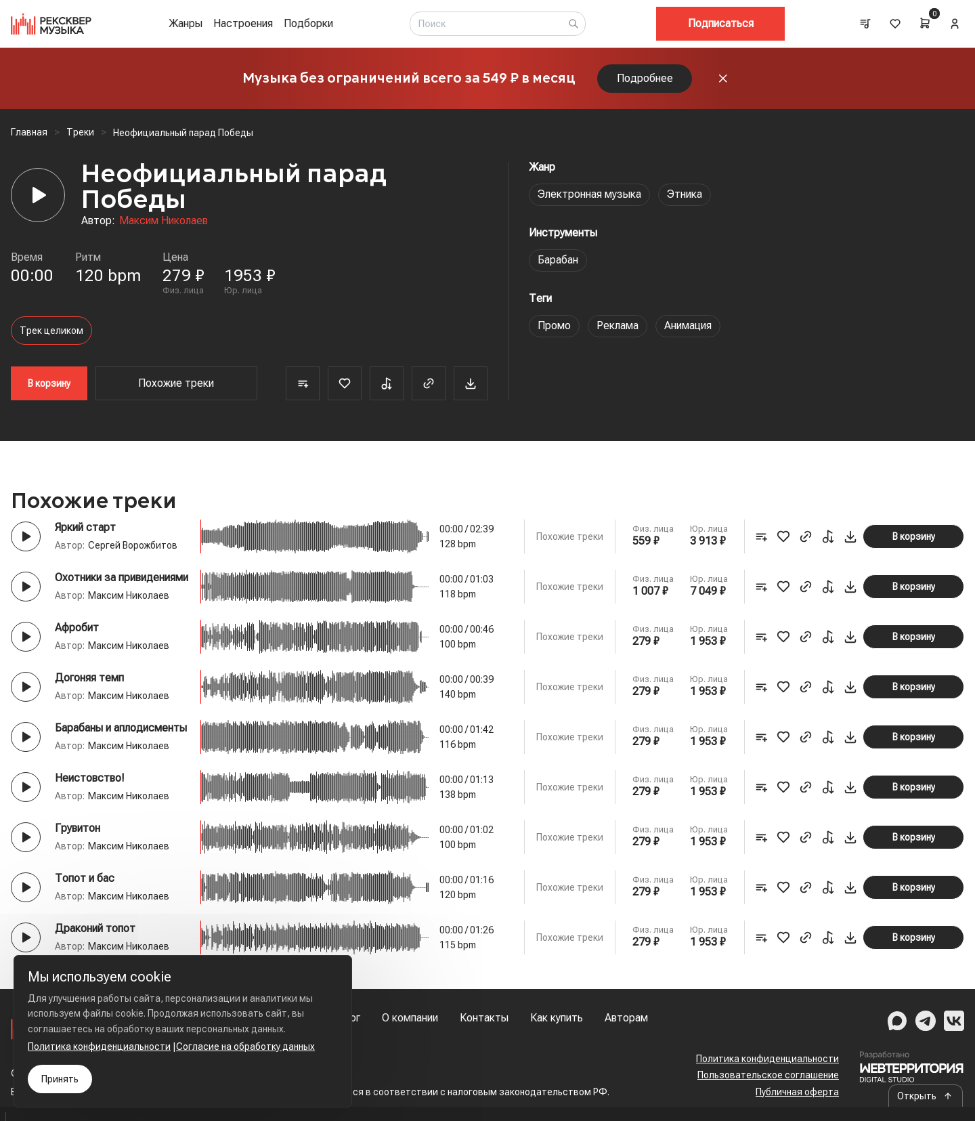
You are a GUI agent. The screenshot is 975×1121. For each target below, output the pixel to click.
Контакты (484, 1017)
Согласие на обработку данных (245, 1046)
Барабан (558, 259)
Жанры (185, 23)
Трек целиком (51, 330)
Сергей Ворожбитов (132, 545)
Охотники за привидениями (121, 577)
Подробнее (645, 78)
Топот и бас (84, 878)
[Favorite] (345, 383)
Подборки (308, 23)
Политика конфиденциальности (767, 1058)
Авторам (626, 1017)
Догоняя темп (89, 677)
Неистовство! (90, 777)
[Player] (38, 195)
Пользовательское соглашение (768, 1075)
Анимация (688, 325)
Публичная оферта (797, 1091)
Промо (554, 325)
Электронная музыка (589, 194)
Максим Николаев (163, 220)
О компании (410, 1017)
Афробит (77, 627)
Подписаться (721, 23)
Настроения (243, 23)
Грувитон (77, 828)
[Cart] (924, 23)
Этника (684, 194)
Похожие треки (176, 383)
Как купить (556, 1017)
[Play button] (26, 536)
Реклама (617, 325)
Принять (60, 1079)
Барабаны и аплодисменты (121, 727)
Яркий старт (85, 527)
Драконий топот (95, 928)
